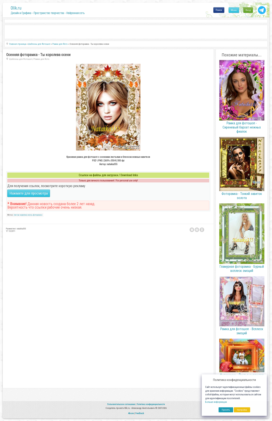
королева (23, 215)
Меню (234, 10)
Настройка (242, 410)
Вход (248, 10)
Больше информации (216, 402)
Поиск (219, 10)
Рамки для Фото (41, 59)
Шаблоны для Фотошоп (20, 59)
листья (16, 215)
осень (30, 215)
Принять (226, 410)
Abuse (131, 413)
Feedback (139, 413)
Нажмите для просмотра (29, 193)
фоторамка (37, 215)
